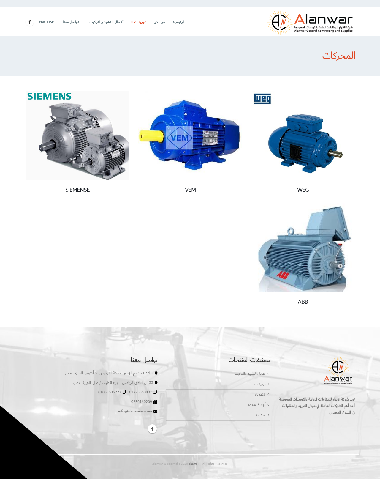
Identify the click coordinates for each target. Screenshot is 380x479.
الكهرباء (260, 394)
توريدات (139, 21)
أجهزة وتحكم (257, 405)
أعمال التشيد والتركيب (106, 21)
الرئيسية (179, 21)
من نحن (159, 21)
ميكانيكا (260, 415)
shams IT (195, 464)
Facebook (152, 428)
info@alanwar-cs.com (135, 411)
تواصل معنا (71, 21)
